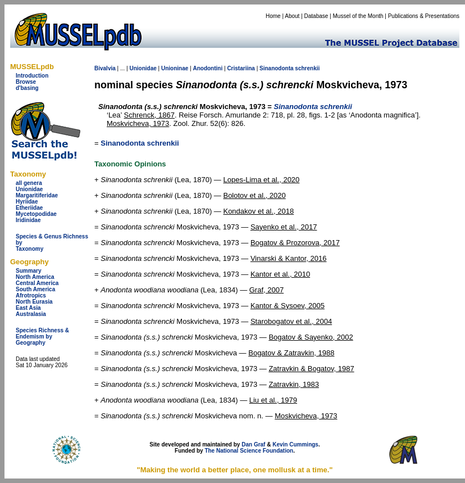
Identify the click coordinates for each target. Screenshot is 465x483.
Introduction (32, 76)
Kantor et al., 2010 (280, 274)
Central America (37, 283)
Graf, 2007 (266, 290)
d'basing (27, 88)
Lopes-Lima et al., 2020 (261, 179)
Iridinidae (28, 220)
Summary (29, 271)
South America (35, 289)
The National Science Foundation (248, 451)
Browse (26, 82)
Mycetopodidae (36, 214)
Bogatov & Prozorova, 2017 (295, 242)
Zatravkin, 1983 (293, 384)
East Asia (28, 308)
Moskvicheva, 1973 (138, 123)
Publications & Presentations (423, 16)
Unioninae (174, 68)
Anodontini (207, 68)
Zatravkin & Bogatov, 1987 (311, 368)
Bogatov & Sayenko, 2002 (310, 337)
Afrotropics (31, 295)
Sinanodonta (276, 68)
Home (273, 16)
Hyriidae (27, 201)
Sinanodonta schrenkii (140, 143)
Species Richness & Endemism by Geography (42, 336)
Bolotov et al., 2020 (254, 195)
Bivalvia (105, 68)
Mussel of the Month (358, 16)
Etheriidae (29, 208)
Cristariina (240, 68)
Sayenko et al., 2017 (283, 227)
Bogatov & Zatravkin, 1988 (291, 353)
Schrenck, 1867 (149, 115)
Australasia (31, 314)
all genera (29, 183)
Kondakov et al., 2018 (258, 211)
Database (316, 16)
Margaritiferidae (37, 195)
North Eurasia (34, 302)
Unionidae (29, 189)
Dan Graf (253, 444)
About (292, 16)
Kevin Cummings (295, 444)
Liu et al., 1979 (273, 400)
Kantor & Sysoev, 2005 (287, 305)
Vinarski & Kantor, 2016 (288, 258)
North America (35, 277)
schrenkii (307, 68)
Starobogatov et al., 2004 (291, 321)
